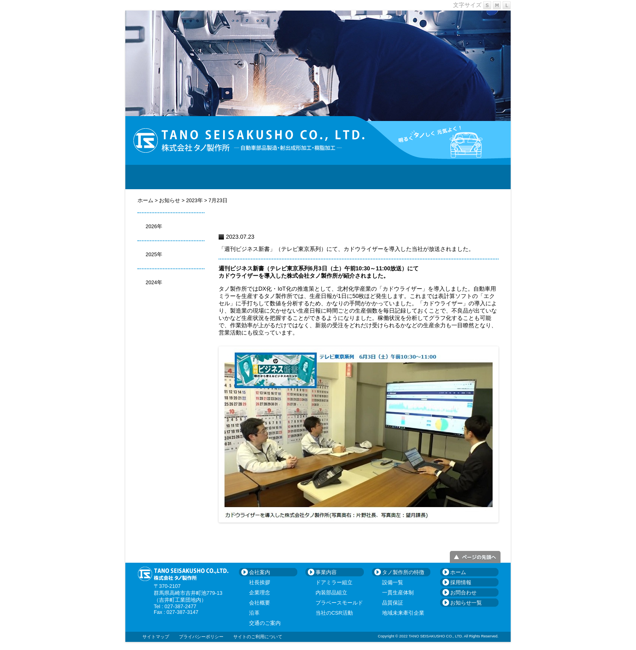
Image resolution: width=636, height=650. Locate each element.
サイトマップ (155, 636)
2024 (151, 282)
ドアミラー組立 (334, 582)
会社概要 (259, 603)
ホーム (146, 200)
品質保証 (392, 603)
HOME (155, 177)
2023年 (194, 200)
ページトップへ (475, 557)
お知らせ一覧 (466, 603)
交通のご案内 (265, 623)
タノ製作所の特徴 (348, 177)
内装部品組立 (331, 593)
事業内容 (277, 177)
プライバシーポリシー (201, 636)
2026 (151, 226)
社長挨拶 (259, 582)
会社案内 (216, 177)
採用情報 (419, 177)
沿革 (254, 613)
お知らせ (170, 200)
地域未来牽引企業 (403, 613)
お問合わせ (480, 177)
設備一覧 (392, 582)
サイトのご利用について (257, 636)
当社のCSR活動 (334, 613)
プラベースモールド (339, 603)
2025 (151, 254)
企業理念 (259, 593)
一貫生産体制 (398, 593)
